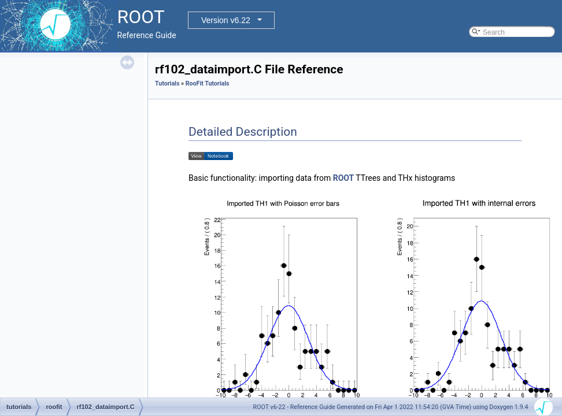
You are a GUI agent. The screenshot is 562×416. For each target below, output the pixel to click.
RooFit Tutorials (208, 83)
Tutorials (167, 83)
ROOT (343, 178)
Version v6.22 (225, 20)
